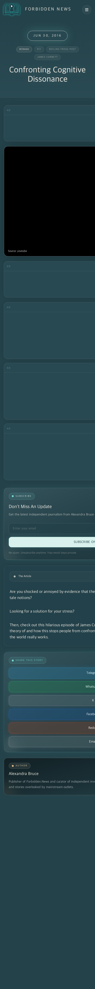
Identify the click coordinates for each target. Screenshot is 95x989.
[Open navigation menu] (86, 9)
